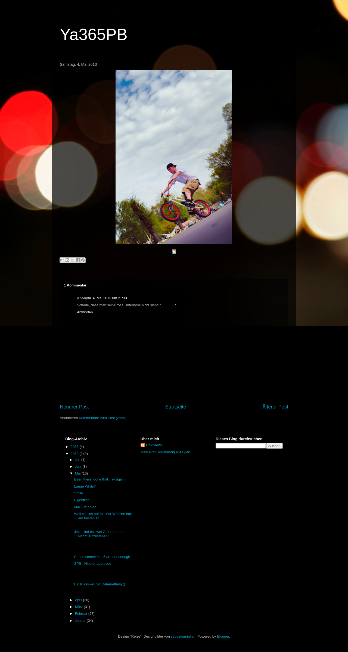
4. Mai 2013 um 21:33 (110, 298)
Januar (81, 621)
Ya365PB (94, 34)
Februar (81, 614)
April (79, 600)
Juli (78, 460)
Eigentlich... (83, 500)
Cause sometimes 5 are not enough (102, 557)
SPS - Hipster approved (92, 563)
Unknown (154, 445)
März (79, 607)
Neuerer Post (74, 407)
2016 (75, 447)
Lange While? (85, 486)
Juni (78, 466)
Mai (78, 473)
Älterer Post (275, 407)
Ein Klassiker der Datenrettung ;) (99, 584)
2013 (75, 454)
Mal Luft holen (85, 507)
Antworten (85, 312)
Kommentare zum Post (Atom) (102, 418)
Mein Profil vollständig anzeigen (165, 452)
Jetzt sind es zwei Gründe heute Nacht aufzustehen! (99, 534)
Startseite (175, 407)
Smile (78, 493)
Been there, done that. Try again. (99, 479)
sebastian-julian (183, 636)
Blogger (223, 636)
